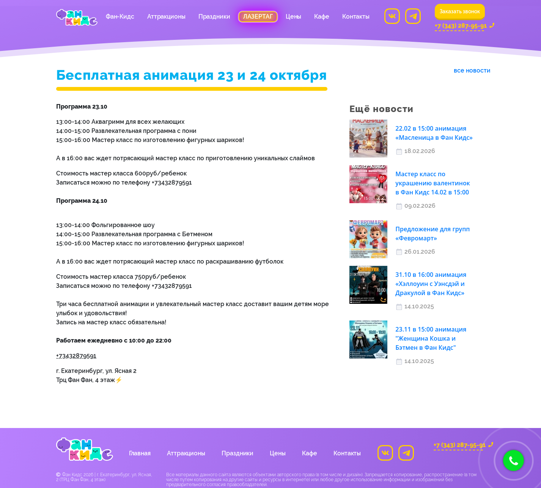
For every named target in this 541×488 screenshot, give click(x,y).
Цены (294, 16)
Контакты (356, 16)
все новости (472, 70)
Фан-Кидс (120, 16)
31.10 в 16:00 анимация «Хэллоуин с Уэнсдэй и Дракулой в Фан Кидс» (430, 283)
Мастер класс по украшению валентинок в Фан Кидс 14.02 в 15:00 (432, 183)
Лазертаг (258, 16)
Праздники (214, 16)
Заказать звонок (460, 11)
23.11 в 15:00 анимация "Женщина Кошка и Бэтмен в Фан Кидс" (430, 338)
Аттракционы (166, 16)
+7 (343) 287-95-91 (459, 26)
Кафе (321, 16)
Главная (140, 453)
